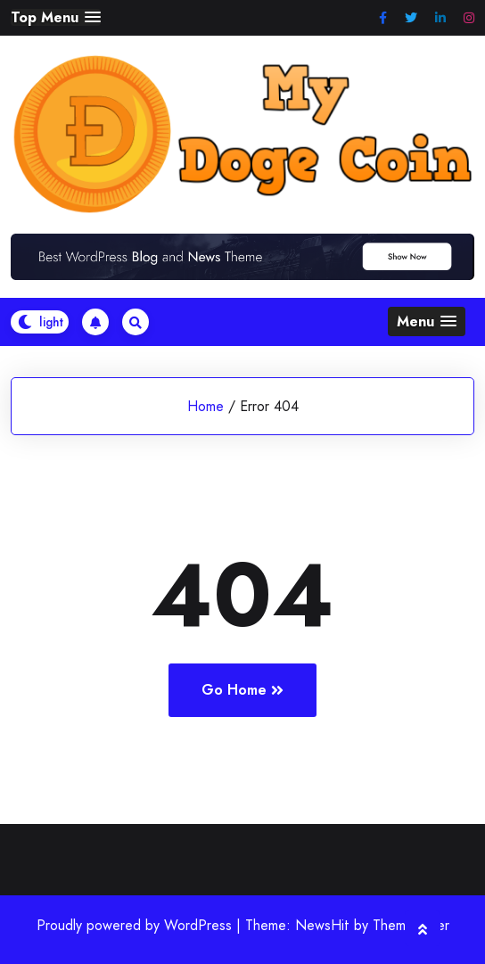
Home (205, 406)
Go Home (242, 690)
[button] (56, 17)
